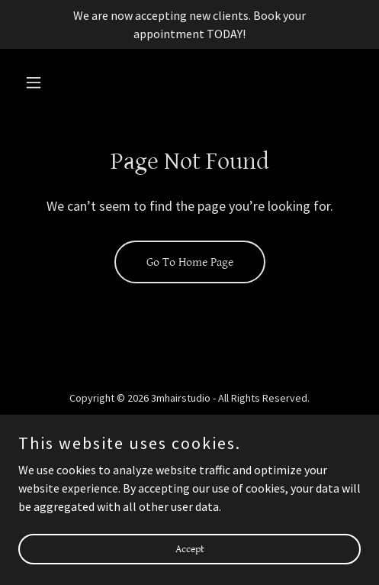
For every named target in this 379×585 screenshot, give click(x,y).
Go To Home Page (189, 262)
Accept (189, 559)
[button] (43, 82)
